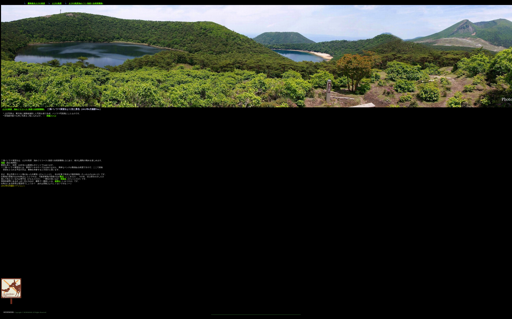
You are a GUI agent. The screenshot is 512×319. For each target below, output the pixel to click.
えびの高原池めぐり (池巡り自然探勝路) (86, 3)
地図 (3, 163)
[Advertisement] (256, 137)
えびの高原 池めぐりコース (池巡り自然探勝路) (23, 109)
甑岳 (62, 177)
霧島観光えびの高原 (36, 3)
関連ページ (51, 116)
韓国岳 (63, 179)
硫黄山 (58, 181)
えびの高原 (57, 3)
